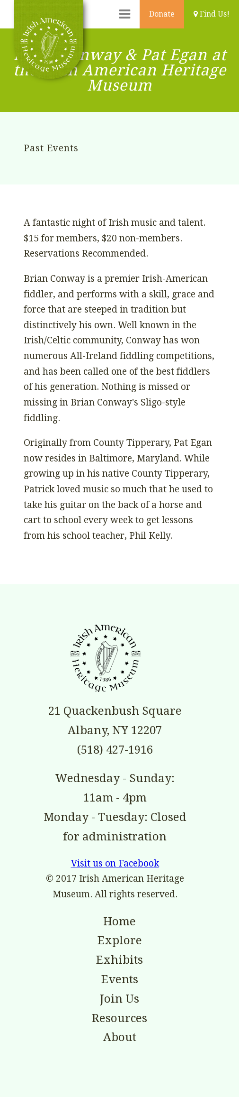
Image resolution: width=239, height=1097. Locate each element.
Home (119, 921)
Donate (162, 13)
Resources (119, 1018)
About (119, 1037)
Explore (119, 940)
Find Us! (212, 13)
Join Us (119, 998)
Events (119, 979)
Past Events (51, 148)
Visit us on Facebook (115, 863)
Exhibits (119, 960)
